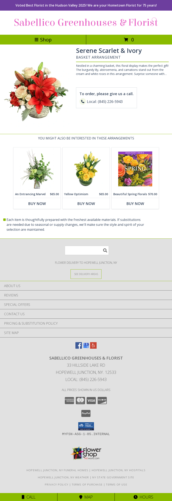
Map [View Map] (86, 497)
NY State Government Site (113, 477)
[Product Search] (87, 250)
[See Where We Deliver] (86, 274)
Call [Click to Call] (28, 497)
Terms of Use (116, 484)
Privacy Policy (56, 484)
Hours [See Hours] (143, 497)
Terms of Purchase (87, 484)
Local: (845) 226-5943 (86, 379)
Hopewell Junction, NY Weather (63, 477)
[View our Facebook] (78, 347)
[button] (86, 426)
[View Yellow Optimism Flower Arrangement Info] (86, 168)
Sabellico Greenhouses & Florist (86, 23)
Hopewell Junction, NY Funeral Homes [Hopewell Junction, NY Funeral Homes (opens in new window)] (57, 470)
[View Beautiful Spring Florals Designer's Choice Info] (135, 168)
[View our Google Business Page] (86, 347)
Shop (43, 39)
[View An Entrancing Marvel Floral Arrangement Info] (37, 168)
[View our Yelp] (93, 347)
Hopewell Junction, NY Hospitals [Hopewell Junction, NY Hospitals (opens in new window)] (119, 470)
